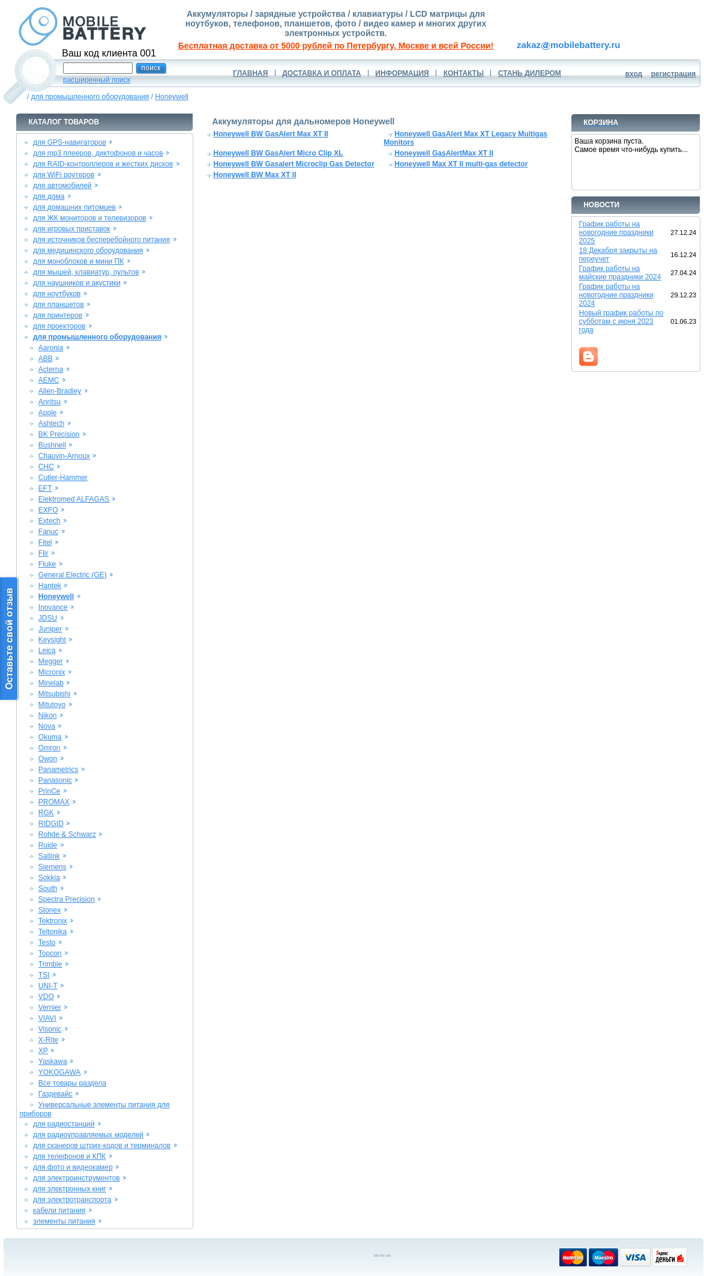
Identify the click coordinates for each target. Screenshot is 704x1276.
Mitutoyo (51, 704)
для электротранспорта (72, 1199)
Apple (47, 413)
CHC (46, 467)
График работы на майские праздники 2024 (620, 272)
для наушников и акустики (77, 283)
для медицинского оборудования (88, 250)
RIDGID (51, 823)
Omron (49, 748)
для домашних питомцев (74, 207)
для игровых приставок (71, 229)
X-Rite (48, 1040)
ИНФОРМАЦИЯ (402, 73)
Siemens (52, 867)
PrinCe (49, 791)
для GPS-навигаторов (69, 142)
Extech (49, 521)
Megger (50, 661)
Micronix (51, 672)
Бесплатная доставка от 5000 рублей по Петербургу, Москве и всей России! (335, 45)
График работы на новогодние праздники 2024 (616, 295)
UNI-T (48, 986)
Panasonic (55, 780)
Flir (43, 553)
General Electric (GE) (72, 575)
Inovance (53, 607)
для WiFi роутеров (63, 175)
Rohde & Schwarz (67, 834)
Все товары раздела (72, 1083)
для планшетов (58, 304)
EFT (45, 488)
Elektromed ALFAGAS (73, 499)
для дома (48, 196)
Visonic (49, 1029)
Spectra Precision (66, 899)
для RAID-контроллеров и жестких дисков (103, 164)
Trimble (50, 964)
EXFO (48, 510)
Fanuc (48, 531)
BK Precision (59, 434)
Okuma (50, 737)
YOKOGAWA (59, 1072)
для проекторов (59, 326)
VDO (46, 996)
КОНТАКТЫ (464, 73)
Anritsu (49, 402)
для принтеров (57, 315)
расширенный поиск (96, 80)
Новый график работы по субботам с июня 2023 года (621, 321)
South (47, 888)
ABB (45, 358)
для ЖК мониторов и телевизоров (89, 218)
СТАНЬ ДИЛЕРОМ (529, 73)
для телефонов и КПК (69, 1156)
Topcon (50, 953)
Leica (47, 650)
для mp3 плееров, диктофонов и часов (98, 153)
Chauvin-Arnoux (64, 456)
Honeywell (171, 97)
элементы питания (64, 1221)
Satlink (49, 856)
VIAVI (47, 1018)
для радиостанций (64, 1124)
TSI (44, 975)
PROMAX (54, 802)
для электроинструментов (76, 1178)
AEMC (48, 380)
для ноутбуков (57, 294)
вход (634, 74)
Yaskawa (52, 1061)
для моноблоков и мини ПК (78, 261)
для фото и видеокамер (73, 1167)
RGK (46, 813)
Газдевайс (55, 1094)
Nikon (47, 715)
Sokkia (49, 877)
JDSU (47, 618)
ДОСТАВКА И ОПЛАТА (321, 73)
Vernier (49, 1007)
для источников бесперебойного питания (101, 239)
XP (43, 1051)
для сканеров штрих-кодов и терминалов (101, 1145)
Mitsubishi (54, 694)
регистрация (673, 74)
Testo (47, 942)
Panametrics (58, 769)
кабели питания (59, 1210)
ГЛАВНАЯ (250, 73)
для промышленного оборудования (90, 97)
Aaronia (50, 348)
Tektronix (52, 921)
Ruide (47, 845)
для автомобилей (62, 185)
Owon (47, 759)
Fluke (47, 564)
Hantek (49, 586)
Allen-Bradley (59, 391)
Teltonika (52, 932)
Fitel (45, 542)
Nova (46, 726)
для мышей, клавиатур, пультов (86, 272)
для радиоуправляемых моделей (88, 1135)
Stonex (49, 910)
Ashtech (51, 423)
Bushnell (52, 445)
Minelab (51, 683)
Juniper (50, 629)
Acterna (50, 369)
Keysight (52, 640)
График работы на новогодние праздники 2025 (616, 232)
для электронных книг (69, 1189)
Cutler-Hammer (63, 477)
